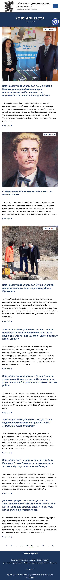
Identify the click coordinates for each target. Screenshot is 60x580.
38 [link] (37, 545)
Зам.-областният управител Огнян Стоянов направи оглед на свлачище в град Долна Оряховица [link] (28, 288)
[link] (55, 22)
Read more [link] (7, 125)
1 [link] (11, 545)
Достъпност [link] (29, 569)
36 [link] (27, 545)
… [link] (16, 545)
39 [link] (43, 545)
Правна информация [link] (30, 553)
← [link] (7, 545)
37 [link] (32, 545)
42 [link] (53, 545)
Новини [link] (21, 98)
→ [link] (30, 549)
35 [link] (21, 545)
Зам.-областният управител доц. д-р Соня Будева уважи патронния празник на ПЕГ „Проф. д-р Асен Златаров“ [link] (27, 422)
